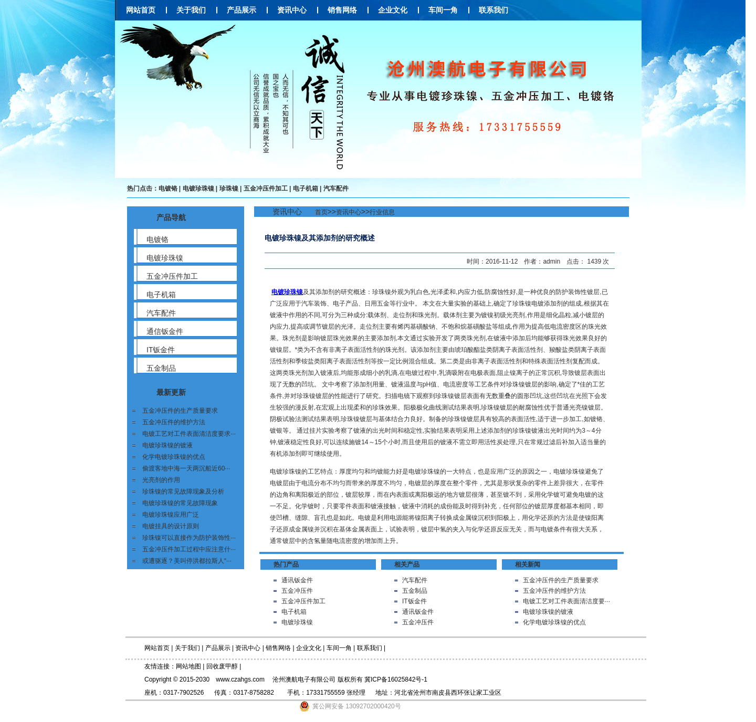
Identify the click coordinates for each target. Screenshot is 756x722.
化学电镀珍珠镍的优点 (173, 457)
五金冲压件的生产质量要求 (180, 410)
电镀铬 (168, 188)
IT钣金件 (414, 601)
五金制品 (414, 590)
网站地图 (188, 666)
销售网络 (342, 10)
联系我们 (493, 10)
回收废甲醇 (222, 666)
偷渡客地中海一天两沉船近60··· (186, 468)
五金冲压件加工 (266, 188)
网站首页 (140, 10)
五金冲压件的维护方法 (173, 422)
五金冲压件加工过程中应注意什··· (189, 549)
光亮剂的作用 (161, 480)
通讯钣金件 (297, 580)
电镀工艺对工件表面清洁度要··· (566, 601)
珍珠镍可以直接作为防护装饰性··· (189, 537)
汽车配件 (336, 188)
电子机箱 (305, 188)
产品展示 (241, 10)
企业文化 (392, 10)
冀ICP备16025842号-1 (395, 679)
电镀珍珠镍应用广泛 (170, 514)
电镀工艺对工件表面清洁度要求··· (189, 433)
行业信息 (382, 212)
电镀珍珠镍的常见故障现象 (180, 503)
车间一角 (443, 10)
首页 (321, 212)
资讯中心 (292, 10)
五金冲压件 (297, 590)
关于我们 (191, 10)
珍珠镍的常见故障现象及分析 (183, 491)
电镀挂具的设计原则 (170, 526)
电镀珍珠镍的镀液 (167, 445)
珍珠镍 (228, 188)
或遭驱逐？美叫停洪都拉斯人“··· (187, 560)
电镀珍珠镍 (198, 188)
